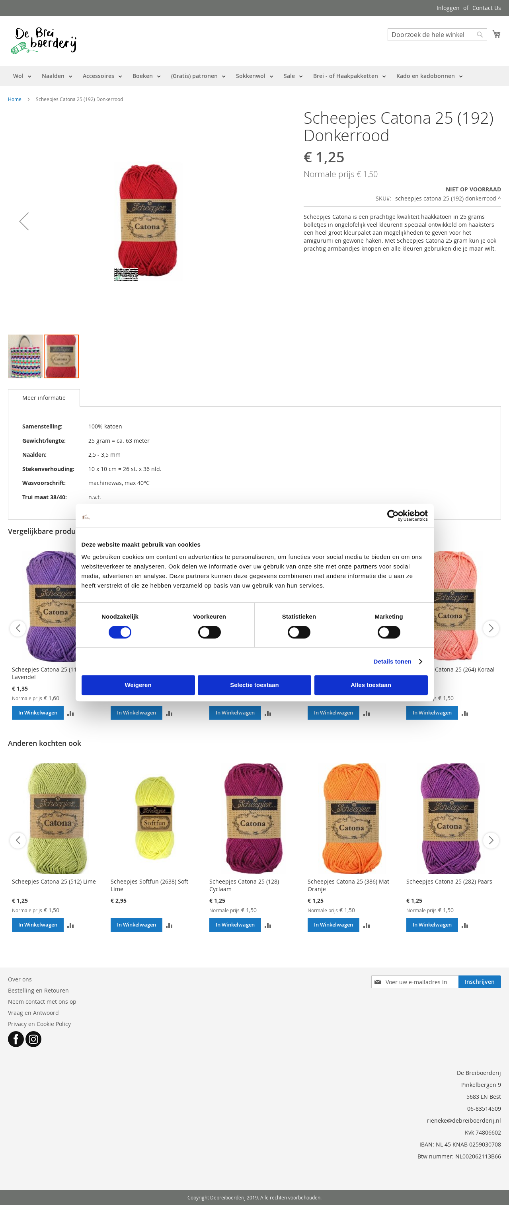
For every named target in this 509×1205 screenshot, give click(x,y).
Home (14, 99)
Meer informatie (44, 397)
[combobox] (437, 34)
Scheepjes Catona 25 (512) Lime (54, 881)
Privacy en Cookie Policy (39, 1024)
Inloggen (448, 8)
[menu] (238, 76)
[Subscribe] (479, 981)
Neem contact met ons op (42, 1001)
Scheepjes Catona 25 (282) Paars (449, 881)
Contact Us (486, 8)
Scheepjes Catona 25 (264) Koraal (450, 669)
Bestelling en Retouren (38, 990)
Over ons (20, 979)
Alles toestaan (371, 684)
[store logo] (43, 40)
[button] (24, 221)
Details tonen (392, 661)
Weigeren (138, 684)
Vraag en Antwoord (33, 1012)
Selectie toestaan (254, 684)
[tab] (44, 398)
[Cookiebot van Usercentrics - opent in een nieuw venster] (393, 516)
